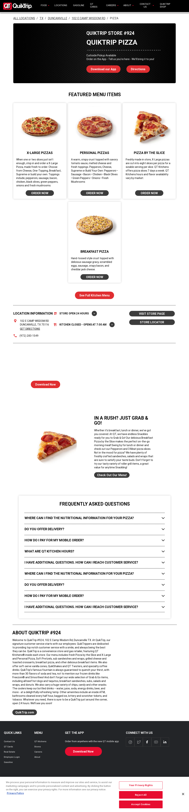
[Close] (183, 798)
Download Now (43, 383)
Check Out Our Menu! (112, 475)
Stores (37, 746)
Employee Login (12, 757)
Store (75, 313)
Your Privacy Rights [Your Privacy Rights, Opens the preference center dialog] (141, 789)
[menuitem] (45, 6)
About (37, 757)
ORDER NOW (39, 193)
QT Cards (8, 746)
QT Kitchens (40, 741)
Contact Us (9, 741)
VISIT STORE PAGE (152, 313)
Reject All (141, 798)
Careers (38, 751)
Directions (135, 68)
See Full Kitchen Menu (94, 295)
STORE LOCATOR (152, 322)
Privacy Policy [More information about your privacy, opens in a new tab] (15, 797)
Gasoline (8, 762)
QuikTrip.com (24, 712)
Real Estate (9, 751)
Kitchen (84, 324)
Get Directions (30, 329)
